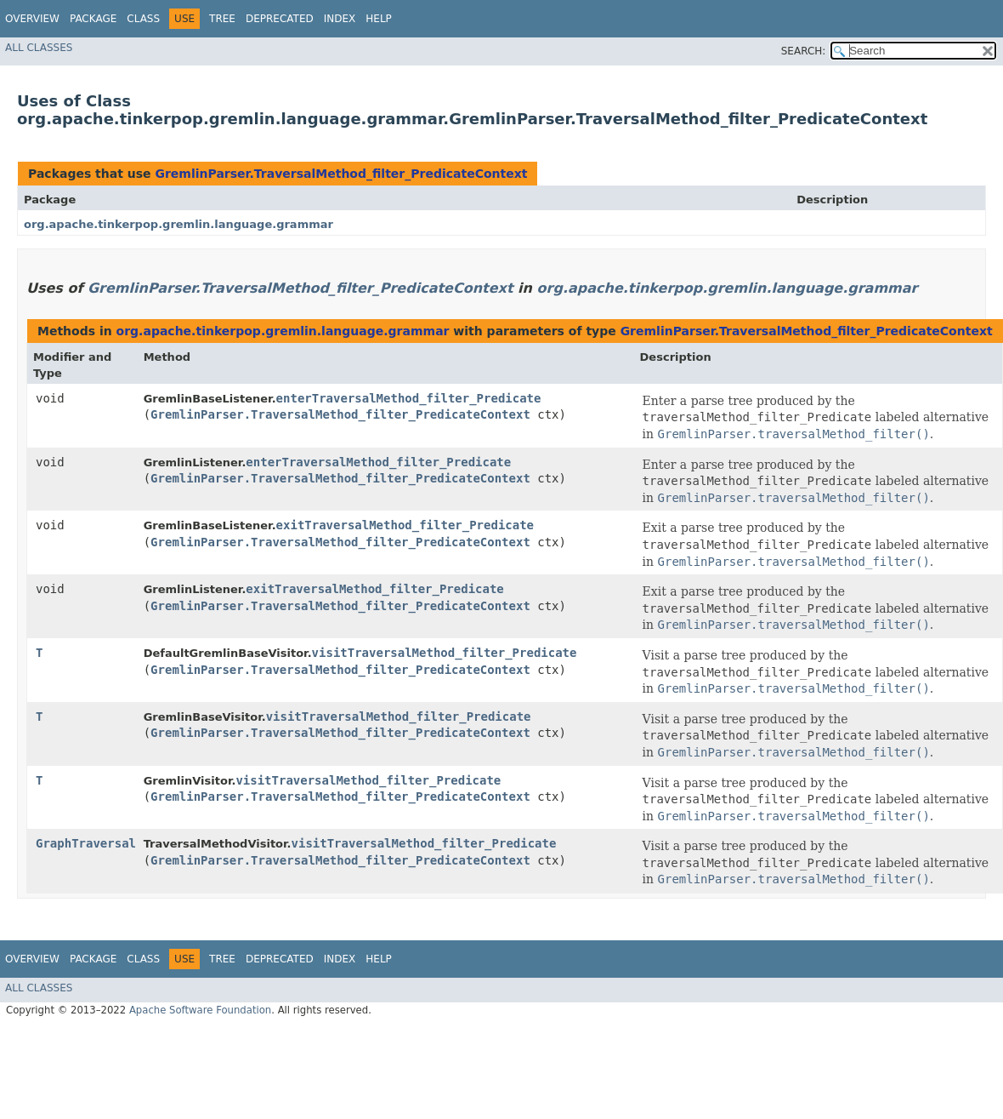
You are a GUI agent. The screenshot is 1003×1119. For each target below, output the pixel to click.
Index (340, 19)
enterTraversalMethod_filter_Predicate (408, 398)
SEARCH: (803, 51)
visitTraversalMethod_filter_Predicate (444, 652)
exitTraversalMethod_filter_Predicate (405, 525)
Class (143, 19)
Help (379, 19)
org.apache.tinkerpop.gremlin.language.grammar (178, 224)
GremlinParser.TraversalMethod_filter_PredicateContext (341, 173)
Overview (32, 19)
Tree (222, 19)
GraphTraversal (86, 843)
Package (93, 19)
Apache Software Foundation (200, 1010)
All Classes (38, 48)
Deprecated (280, 19)
